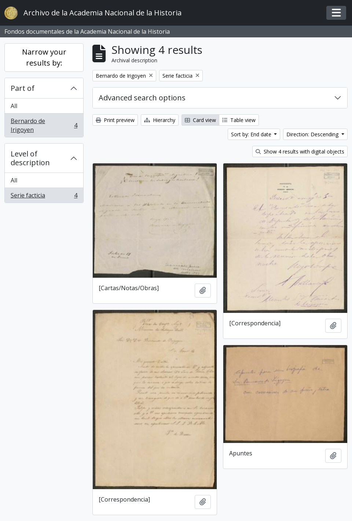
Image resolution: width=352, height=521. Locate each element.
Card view (200, 120)
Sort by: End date (252, 134)
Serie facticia (43, 197)
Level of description (30, 158)
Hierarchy (159, 120)
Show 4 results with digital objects (300, 151)
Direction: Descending (313, 134)
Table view (239, 120)
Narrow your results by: (44, 57)
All (14, 106)
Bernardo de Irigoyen (43, 125)
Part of (22, 88)
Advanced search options (142, 98)
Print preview (115, 120)
